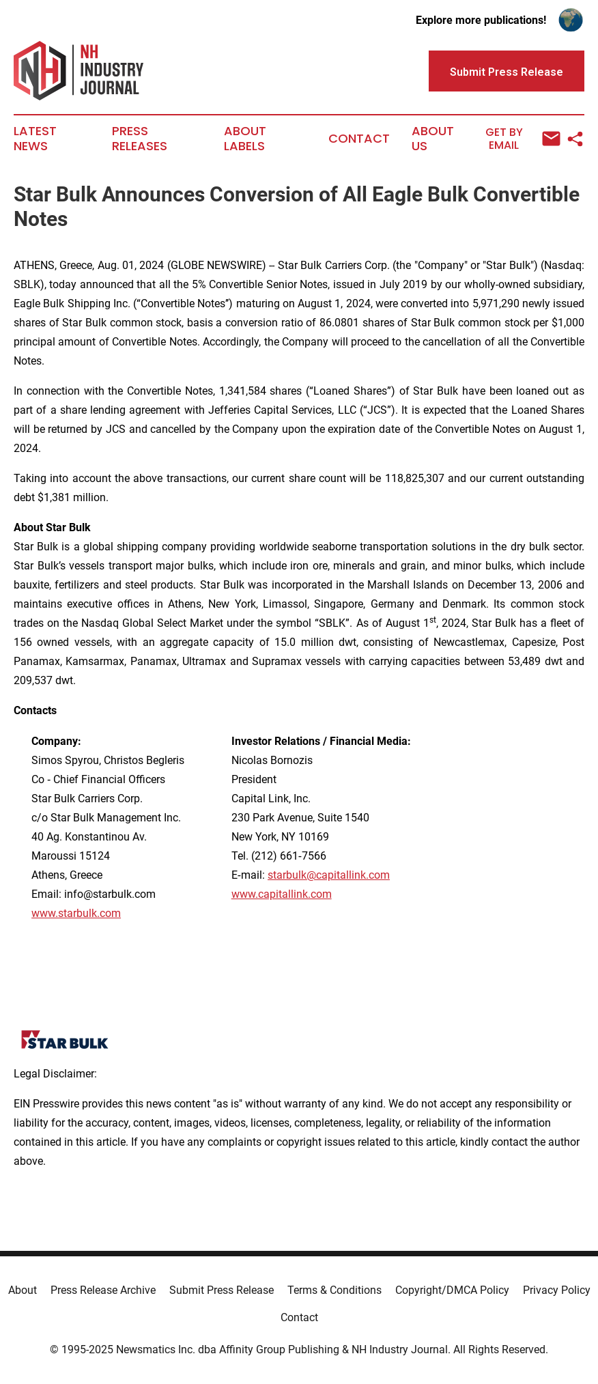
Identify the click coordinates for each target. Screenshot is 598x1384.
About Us (433, 139)
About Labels (245, 139)
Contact (359, 138)
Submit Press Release (221, 1290)
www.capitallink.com (281, 894)
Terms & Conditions (334, 1290)
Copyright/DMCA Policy (452, 1290)
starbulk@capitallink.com (329, 874)
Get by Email (522, 139)
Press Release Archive (103, 1290)
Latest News (35, 139)
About (22, 1290)
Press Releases (139, 139)
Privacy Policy (556, 1290)
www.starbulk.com (76, 913)
